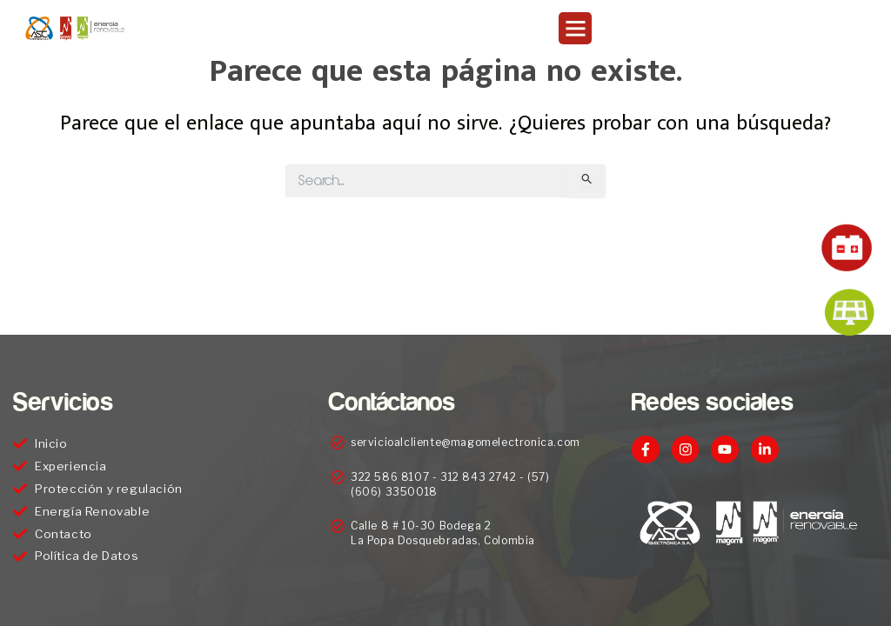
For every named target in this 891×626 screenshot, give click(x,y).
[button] (575, 28)
